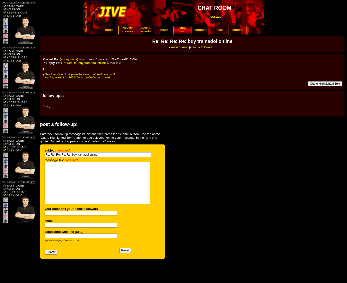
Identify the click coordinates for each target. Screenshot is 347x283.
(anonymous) (69, 59)
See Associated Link (80, 76)
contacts (200, 30)
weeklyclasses (127, 29)
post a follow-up (203, 47)
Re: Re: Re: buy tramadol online (83, 63)
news (164, 30)
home (109, 30)
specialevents (145, 29)
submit (237, 30)
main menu (179, 47)
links (219, 30)
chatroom (183, 29)
